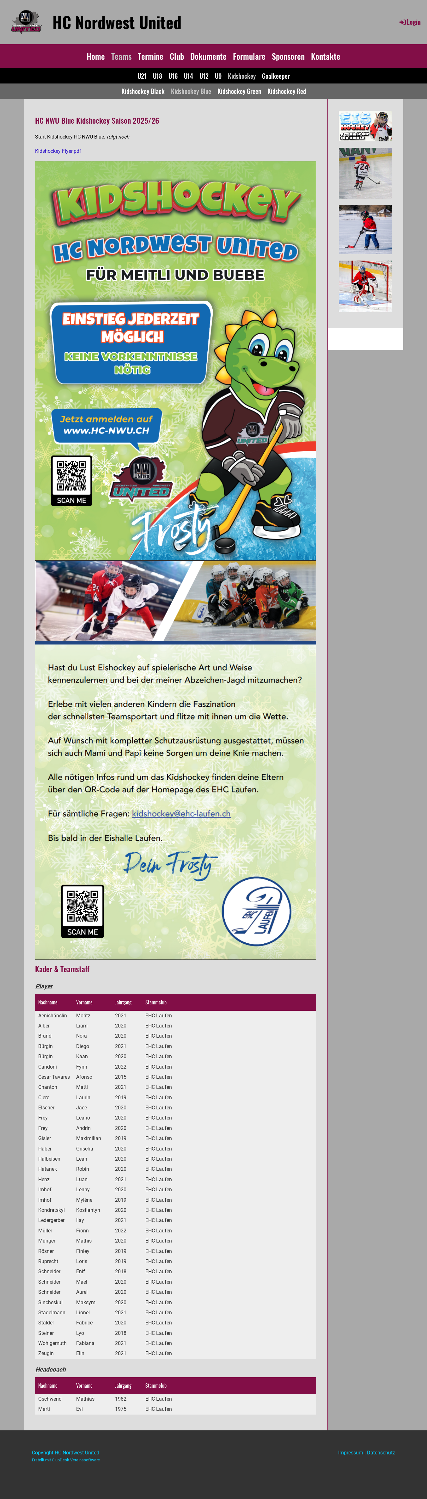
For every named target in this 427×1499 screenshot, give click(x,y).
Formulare (249, 56)
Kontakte (325, 56)
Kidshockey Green (239, 91)
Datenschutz (381, 1453)
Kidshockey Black (143, 91)
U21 (142, 76)
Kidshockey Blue (191, 91)
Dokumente (208, 56)
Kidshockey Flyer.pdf (58, 151)
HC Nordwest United (116, 22)
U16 (173, 76)
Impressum (350, 1453)
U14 (188, 76)
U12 (204, 76)
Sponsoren (288, 56)
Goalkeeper (276, 76)
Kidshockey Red (286, 91)
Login (410, 22)
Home (96, 56)
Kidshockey (242, 76)
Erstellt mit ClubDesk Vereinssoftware (66, 1460)
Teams (121, 56)
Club (177, 56)
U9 (218, 76)
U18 (157, 76)
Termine (150, 56)
